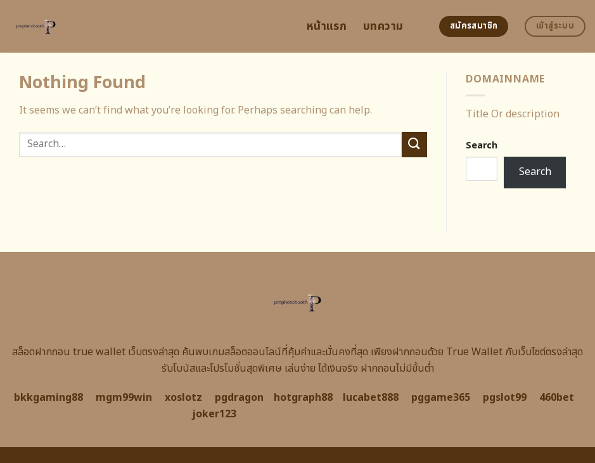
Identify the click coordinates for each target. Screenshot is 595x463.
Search (481, 145)
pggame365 (440, 397)
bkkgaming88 (48, 397)
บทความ (383, 26)
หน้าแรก (327, 26)
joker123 (214, 414)
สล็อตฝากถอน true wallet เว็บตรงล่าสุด (95, 352)
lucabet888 (371, 397)
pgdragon (239, 397)
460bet (556, 397)
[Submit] (414, 144)
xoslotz (183, 397)
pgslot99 (505, 397)
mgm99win (124, 397)
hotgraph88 (303, 397)
